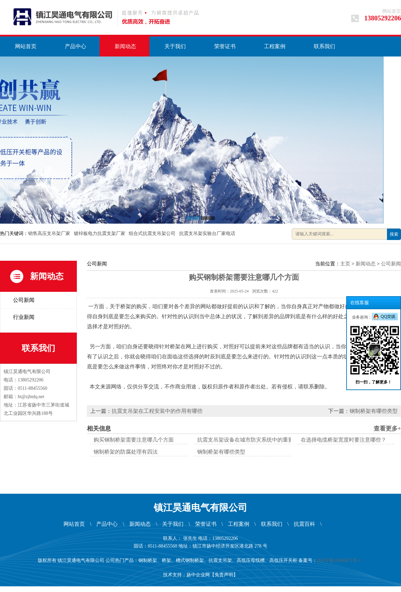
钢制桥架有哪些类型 (374, 411)
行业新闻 (23, 317)
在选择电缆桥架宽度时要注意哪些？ (343, 440)
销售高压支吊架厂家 (50, 233)
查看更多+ (387, 428)
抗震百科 (304, 524)
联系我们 (324, 46)
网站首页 (391, 11)
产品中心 (75, 46)
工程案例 (274, 46)
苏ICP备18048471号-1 (340, 560)
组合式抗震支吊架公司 (153, 233)
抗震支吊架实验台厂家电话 (208, 233)
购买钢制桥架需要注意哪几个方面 (134, 440)
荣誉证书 (225, 46)
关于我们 (175, 46)
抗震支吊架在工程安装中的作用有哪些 (157, 411)
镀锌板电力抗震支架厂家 (100, 233)
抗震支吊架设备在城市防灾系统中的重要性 (248, 440)
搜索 (394, 234)
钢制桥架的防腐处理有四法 (126, 452)
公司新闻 (23, 300)
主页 (345, 263)
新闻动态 (125, 46)
